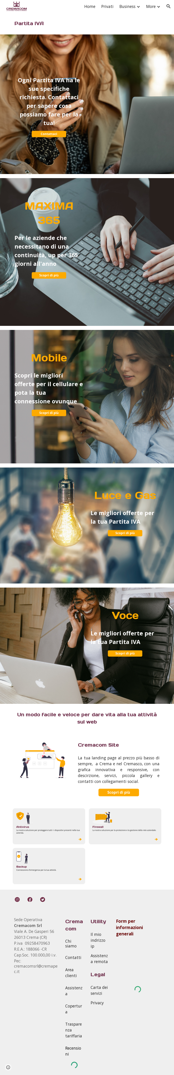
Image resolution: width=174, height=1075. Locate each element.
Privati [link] (107, 6)
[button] (168, 6)
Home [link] (89, 6)
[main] (49, 23)
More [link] (151, 6)
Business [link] (127, 6)
